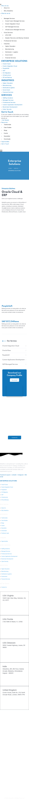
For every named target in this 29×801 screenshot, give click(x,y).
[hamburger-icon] (0, 4)
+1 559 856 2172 (14, 429)
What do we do (5, 13)
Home (10, 168)
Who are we (5, 5)
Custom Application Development (13, 359)
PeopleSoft (6, 355)
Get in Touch (5, 144)
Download (14, 380)
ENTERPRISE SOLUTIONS (14, 61)
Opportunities (5, 141)
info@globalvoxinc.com (14, 432)
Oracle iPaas (6, 350)
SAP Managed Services (10, 364)
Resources (4, 122)
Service (16, 168)
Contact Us (14, 437)
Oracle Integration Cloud (10, 346)
